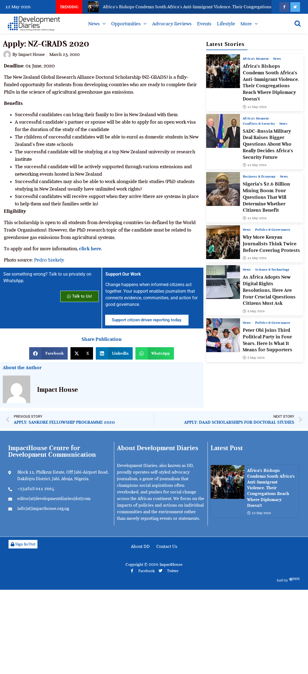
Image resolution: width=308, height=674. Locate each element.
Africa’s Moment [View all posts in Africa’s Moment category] (256, 58)
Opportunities (126, 23)
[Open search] (298, 23)
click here (90, 248)
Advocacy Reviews (172, 23)
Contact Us (166, 546)
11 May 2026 (255, 165)
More (246, 23)
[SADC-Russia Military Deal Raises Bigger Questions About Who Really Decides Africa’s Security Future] (223, 131)
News (94, 23)
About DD (140, 546)
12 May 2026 (255, 106)
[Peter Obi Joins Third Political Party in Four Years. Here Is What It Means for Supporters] (223, 335)
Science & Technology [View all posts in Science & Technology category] (272, 269)
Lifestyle (226, 23)
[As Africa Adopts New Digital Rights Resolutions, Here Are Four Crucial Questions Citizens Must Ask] (223, 282)
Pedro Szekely (49, 260)
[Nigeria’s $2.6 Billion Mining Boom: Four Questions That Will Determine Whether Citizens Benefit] (223, 189)
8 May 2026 (254, 357)
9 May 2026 (254, 311)
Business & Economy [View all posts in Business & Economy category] (260, 176)
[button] (48, 353)
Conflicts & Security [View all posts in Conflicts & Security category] (259, 123)
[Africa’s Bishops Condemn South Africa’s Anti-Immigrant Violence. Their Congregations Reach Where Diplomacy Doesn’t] (223, 71)
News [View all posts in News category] (277, 58)
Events (204, 23)
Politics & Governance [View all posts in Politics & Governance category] (272, 229)
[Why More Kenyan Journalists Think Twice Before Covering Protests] (223, 242)
